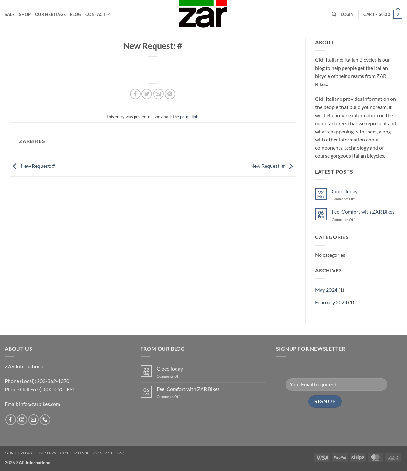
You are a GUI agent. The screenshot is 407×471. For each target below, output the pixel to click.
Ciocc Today (345, 191)
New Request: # (32, 166)
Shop (25, 14)
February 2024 (331, 302)
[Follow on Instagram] (22, 419)
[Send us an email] (33, 419)
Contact (97, 14)
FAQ (121, 453)
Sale (10, 14)
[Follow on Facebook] (10, 419)
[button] (347, 14)
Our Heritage (50, 14)
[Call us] (45, 419)
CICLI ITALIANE (75, 453)
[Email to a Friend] (158, 94)
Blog (75, 14)
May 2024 (326, 290)
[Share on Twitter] (146, 94)
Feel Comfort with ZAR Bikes (363, 211)
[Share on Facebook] (135, 94)
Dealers (47, 453)
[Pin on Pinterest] (170, 94)
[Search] (334, 14)
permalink (189, 116)
